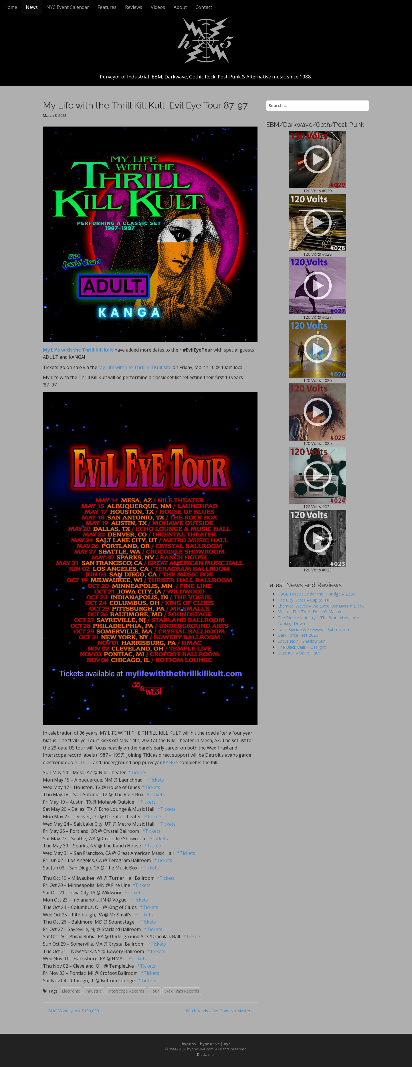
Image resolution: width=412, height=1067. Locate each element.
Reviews (133, 7)
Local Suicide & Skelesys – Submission (313, 629)
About (180, 7)
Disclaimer (206, 1054)
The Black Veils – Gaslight (302, 647)
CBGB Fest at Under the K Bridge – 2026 (316, 594)
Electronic (71, 991)
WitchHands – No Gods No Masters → (222, 1010)
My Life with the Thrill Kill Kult (78, 350)
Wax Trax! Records (182, 991)
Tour (154, 991)
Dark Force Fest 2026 (298, 635)
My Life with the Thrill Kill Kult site (134, 367)
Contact (203, 7)
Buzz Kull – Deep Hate (299, 653)
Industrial (94, 991)
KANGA (170, 762)
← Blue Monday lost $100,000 (71, 1010)
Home (10, 7)
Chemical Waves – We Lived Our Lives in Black (321, 606)
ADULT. (82, 762)
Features (107, 7)
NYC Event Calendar (67, 7)
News (32, 7)
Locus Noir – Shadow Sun (302, 641)
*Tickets (137, 772)
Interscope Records (126, 991)
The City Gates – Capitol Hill (304, 600)
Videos (158, 7)
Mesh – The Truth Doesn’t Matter (310, 611)
